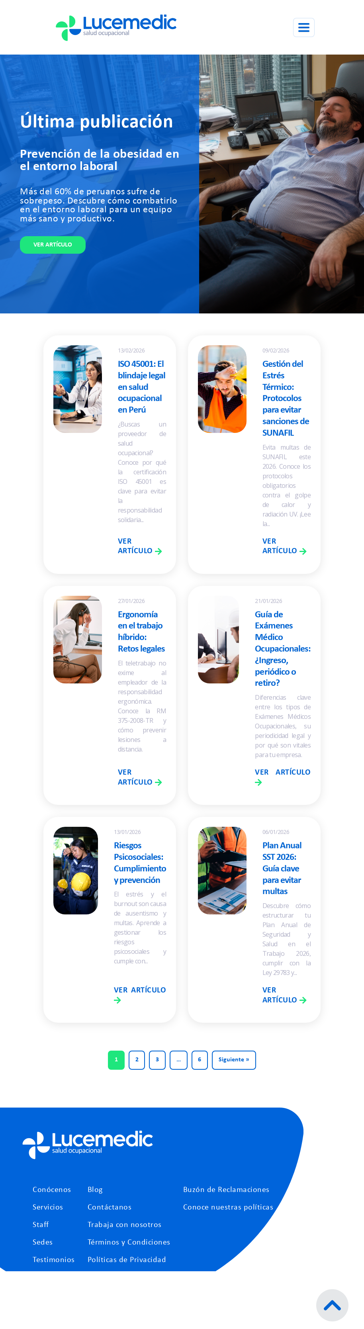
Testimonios (54, 1260)
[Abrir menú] (304, 27)
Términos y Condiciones (129, 1243)
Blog (95, 1190)
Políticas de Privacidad (127, 1260)
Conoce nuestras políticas (228, 1208)
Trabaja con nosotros (125, 1225)
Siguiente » (234, 1060)
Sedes (43, 1243)
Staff (41, 1225)
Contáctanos (110, 1208)
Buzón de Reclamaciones (226, 1190)
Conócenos (52, 1190)
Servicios (48, 1208)
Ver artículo (52, 245)
